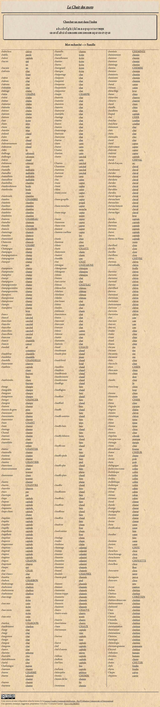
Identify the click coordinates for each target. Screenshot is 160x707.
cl (66, 32)
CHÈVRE (137, 258)
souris (81, 616)
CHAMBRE (32, 199)
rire (133, 347)
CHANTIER (32, 462)
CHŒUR (137, 452)
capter (82, 182)
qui (27, 61)
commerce (30, 350)
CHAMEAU (32, 219)
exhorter (29, 652)
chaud (28, 133)
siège (28, 123)
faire (81, 386)
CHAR (29, 570)
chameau (30, 222)
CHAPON (31, 560)
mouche (83, 209)
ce (54, 32)
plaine (82, 472)
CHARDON (32, 623)
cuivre (135, 672)
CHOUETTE (139, 560)
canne (135, 84)
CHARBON (32, 580)
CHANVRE (32, 485)
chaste (82, 251)
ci (63, 32)
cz (109, 32)
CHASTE (84, 248)
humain (136, 652)
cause (134, 524)
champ (29, 248)
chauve (82, 613)
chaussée (83, 567)
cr (96, 32)
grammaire (137, 646)
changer (29, 386)
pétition (82, 672)
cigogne (136, 406)
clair (28, 166)
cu (99, 32)
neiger (82, 215)
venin (135, 242)
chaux (82, 524)
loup (134, 389)
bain (81, 426)
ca (51, 32)
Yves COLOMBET (72, 703)
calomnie (30, 153)
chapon (29, 537)
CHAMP (30, 245)
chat (28, 71)
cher (28, 656)
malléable (30, 169)
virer (81, 633)
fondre (135, 665)
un (27, 64)
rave (134, 583)
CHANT (30, 422)
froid (81, 363)
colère (135, 465)
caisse (81, 179)
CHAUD (83, 347)
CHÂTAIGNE (86, 265)
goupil (82, 202)
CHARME (31, 672)
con (80, 32)
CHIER (136, 399)
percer (135, 577)
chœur (135, 501)
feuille (135, 268)
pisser (81, 357)
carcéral (29, 317)
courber (136, 120)
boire (81, 435)
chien (135, 94)
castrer (82, 330)
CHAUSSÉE (85, 573)
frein (28, 376)
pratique (136, 439)
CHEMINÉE (138, 51)
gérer (28, 409)
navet (134, 573)
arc (133, 163)
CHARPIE (84, 94)
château (82, 288)
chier (81, 238)
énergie (135, 442)
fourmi (135, 449)
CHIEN (136, 366)
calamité (29, 163)
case (27, 136)
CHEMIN (84, 675)
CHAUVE (84, 610)
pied (81, 462)
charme (82, 51)
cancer (29, 343)
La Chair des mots (80, 7)
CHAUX (83, 626)
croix (81, 196)
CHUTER (137, 662)
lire (80, 235)
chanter (29, 406)
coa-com (72, 32)
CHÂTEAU (85, 284)
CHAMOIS (31, 228)
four (81, 527)
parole (28, 54)
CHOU (136, 547)
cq (93, 32)
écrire (28, 120)
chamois (29, 232)
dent (134, 376)
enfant (29, 445)
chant (28, 192)
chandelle (30, 340)
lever (28, 311)
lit (27, 150)
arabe (28, 577)
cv (103, 32)
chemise (136, 64)
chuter (29, 314)
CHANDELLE (33, 360)
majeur (29, 665)
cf (57, 32)
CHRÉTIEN (138, 596)
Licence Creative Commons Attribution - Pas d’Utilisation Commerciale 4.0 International (78, 701)
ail (27, 347)
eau (80, 449)
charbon (29, 583)
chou (134, 550)
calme (135, 488)
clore (134, 245)
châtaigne (83, 268)
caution (136, 587)
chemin (82, 679)
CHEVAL (137, 159)
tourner (29, 472)
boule (28, 186)
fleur (134, 567)
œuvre (82, 652)
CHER (135, 117)
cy (106, 32)
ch (60, 32)
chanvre (29, 363)
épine (134, 419)
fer (80, 682)
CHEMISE (137, 67)
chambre (30, 182)
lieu (80, 665)
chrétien (136, 590)
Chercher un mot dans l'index (80, 22)
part (27, 265)
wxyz (101, 29)
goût (134, 458)
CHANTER (32, 449)
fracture (29, 373)
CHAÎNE (30, 94)
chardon (29, 626)
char (28, 573)
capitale (29, 58)
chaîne (29, 90)
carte (81, 143)
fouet (28, 74)
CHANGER (32, 399)
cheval (135, 166)
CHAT (82, 261)
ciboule (135, 435)
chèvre (29, 51)
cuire (28, 596)
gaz (27, 491)
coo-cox (87, 32)
